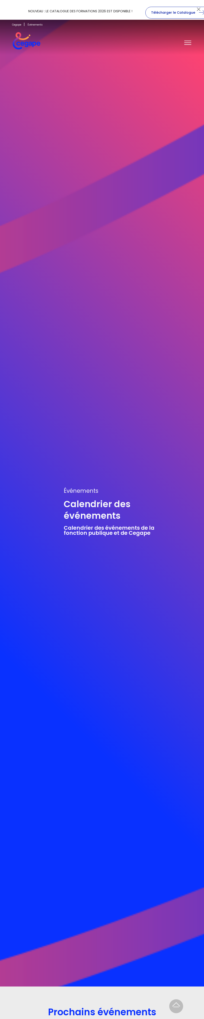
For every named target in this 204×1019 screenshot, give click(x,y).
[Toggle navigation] (187, 43)
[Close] (198, 9)
